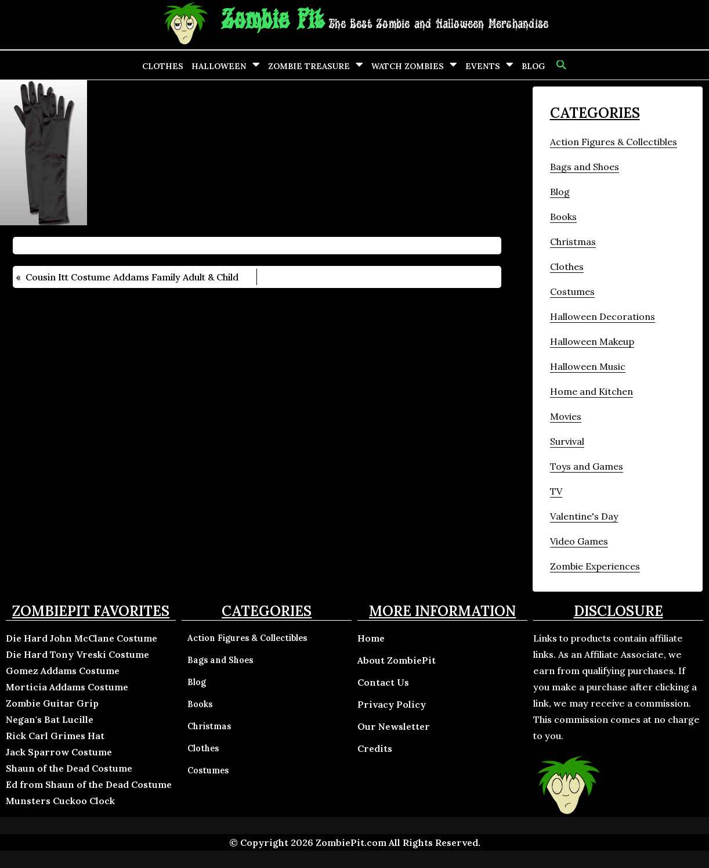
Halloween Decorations (602, 316)
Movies (565, 416)
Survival (567, 441)
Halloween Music (587, 366)
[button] (560, 65)
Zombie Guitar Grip (52, 703)
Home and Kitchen (591, 391)
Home (371, 638)
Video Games (579, 541)
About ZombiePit (396, 660)
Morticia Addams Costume (67, 687)
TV (556, 491)
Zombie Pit (272, 21)
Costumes (572, 291)
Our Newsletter (393, 726)
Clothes (162, 66)
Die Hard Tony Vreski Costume (77, 654)
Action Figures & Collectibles (613, 141)
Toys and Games (586, 466)
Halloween (219, 66)
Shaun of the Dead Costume (69, 768)
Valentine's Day (584, 516)
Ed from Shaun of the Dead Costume (89, 784)
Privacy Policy (391, 704)
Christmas (573, 241)
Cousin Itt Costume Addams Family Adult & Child (132, 277)
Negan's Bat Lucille (49, 719)
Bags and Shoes (584, 166)
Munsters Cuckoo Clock (60, 800)
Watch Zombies (407, 66)
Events (482, 66)
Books (563, 216)
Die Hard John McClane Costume (81, 638)
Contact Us (383, 682)
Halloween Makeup (592, 341)
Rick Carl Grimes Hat (55, 735)
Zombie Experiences (595, 566)
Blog (533, 66)
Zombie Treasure (309, 66)
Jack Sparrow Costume (59, 752)
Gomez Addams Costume (63, 670)
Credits (374, 748)
